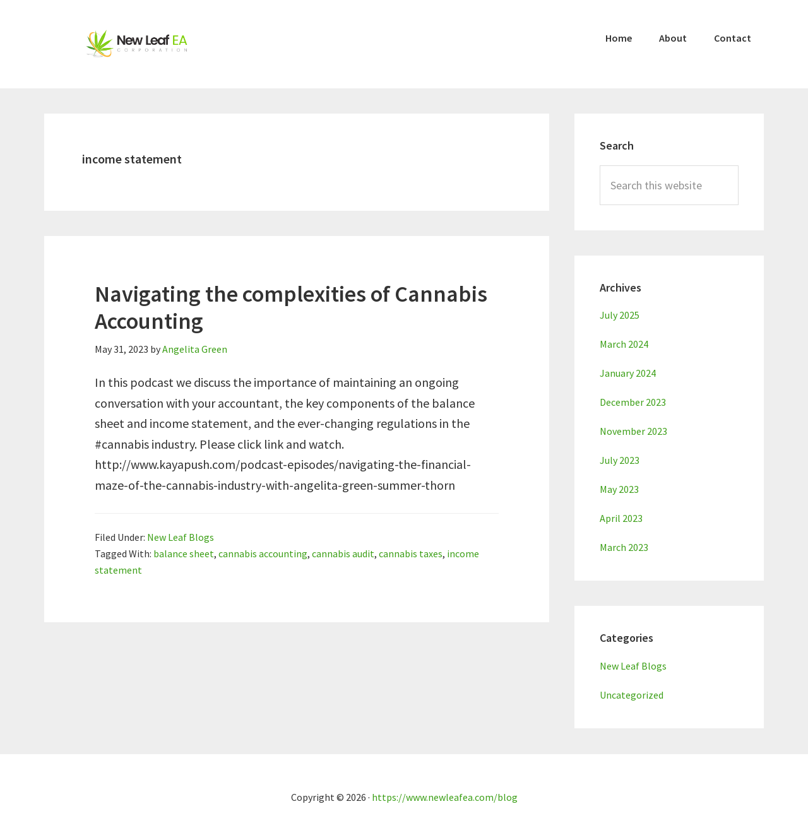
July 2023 (619, 460)
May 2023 (619, 489)
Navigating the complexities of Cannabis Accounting (291, 307)
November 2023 (633, 431)
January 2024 (628, 373)
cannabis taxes (411, 553)
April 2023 (621, 518)
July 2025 (619, 315)
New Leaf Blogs (180, 537)
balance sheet (183, 553)
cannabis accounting (262, 553)
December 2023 (633, 402)
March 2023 (624, 547)
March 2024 (624, 344)
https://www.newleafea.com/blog (445, 797)
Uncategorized (631, 695)
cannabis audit (343, 553)
